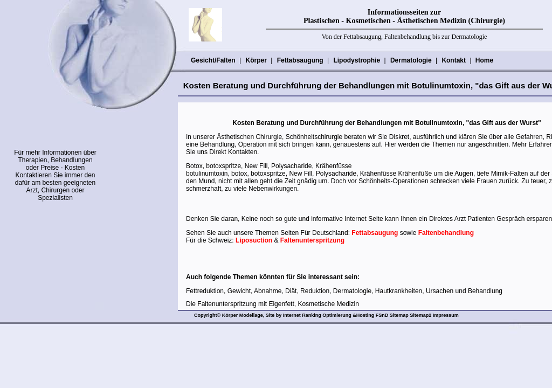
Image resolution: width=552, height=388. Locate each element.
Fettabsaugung (300, 60)
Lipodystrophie (356, 60)
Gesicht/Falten (213, 60)
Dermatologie (411, 60)
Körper (255, 60)
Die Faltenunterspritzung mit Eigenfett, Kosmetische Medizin (272, 304)
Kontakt (453, 60)
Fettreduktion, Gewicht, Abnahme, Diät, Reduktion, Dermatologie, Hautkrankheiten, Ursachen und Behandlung (344, 291)
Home (484, 60)
